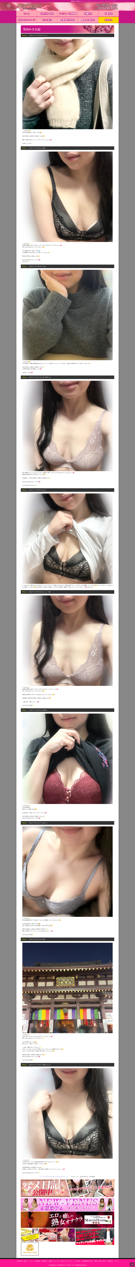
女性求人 (108, 19)
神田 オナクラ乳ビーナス (67, 1265)
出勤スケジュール (54, 1261)
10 (61, 1177)
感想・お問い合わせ (100, 1261)
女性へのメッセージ (26, 19)
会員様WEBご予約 (87, 1261)
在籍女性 (88, 13)
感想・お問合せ (88, 19)
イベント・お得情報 (67, 13)
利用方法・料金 (47, 13)
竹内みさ (24, 35)
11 (64, 1177)
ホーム (26, 13)
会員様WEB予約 (68, 19)
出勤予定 (108, 13)
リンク (117, 1261)
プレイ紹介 (47, 19)
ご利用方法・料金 (21, 1261)
